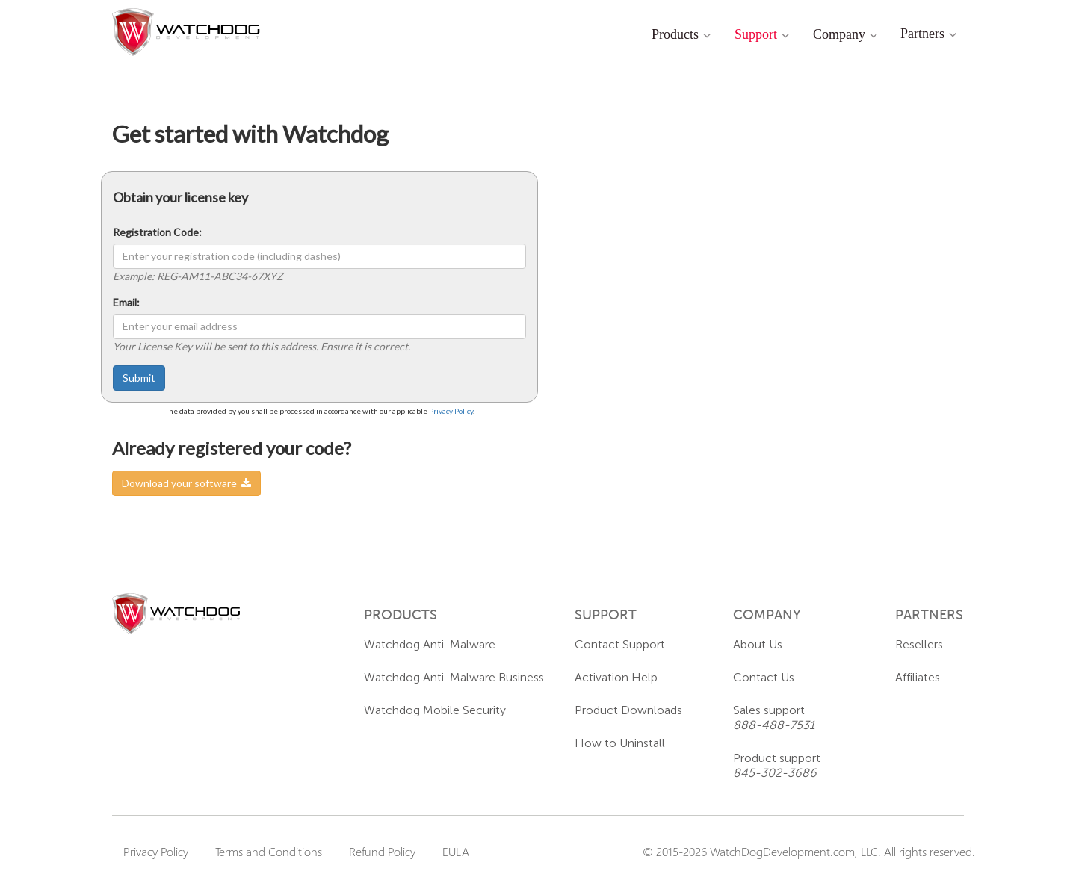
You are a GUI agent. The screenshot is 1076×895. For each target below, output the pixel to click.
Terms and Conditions (268, 851)
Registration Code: (157, 232)
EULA (455, 851)
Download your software (186, 483)
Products (675, 34)
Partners (922, 33)
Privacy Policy (451, 410)
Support (756, 34)
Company (839, 34)
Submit (139, 377)
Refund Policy (382, 851)
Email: (126, 302)
